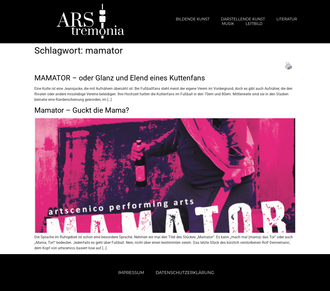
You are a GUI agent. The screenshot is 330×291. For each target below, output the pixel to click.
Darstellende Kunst (243, 19)
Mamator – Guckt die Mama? (81, 110)
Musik (228, 24)
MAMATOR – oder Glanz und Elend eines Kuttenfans (119, 78)
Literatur (286, 19)
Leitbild (254, 24)
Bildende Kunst (192, 19)
